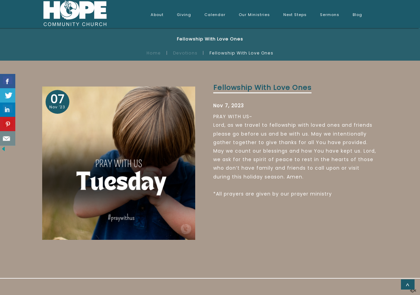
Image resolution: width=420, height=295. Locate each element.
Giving (184, 14)
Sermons (329, 14)
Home (154, 53)
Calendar (214, 14)
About (157, 14)
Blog (357, 14)
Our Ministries (254, 14)
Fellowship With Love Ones (262, 87)
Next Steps (295, 14)
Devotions (185, 53)
